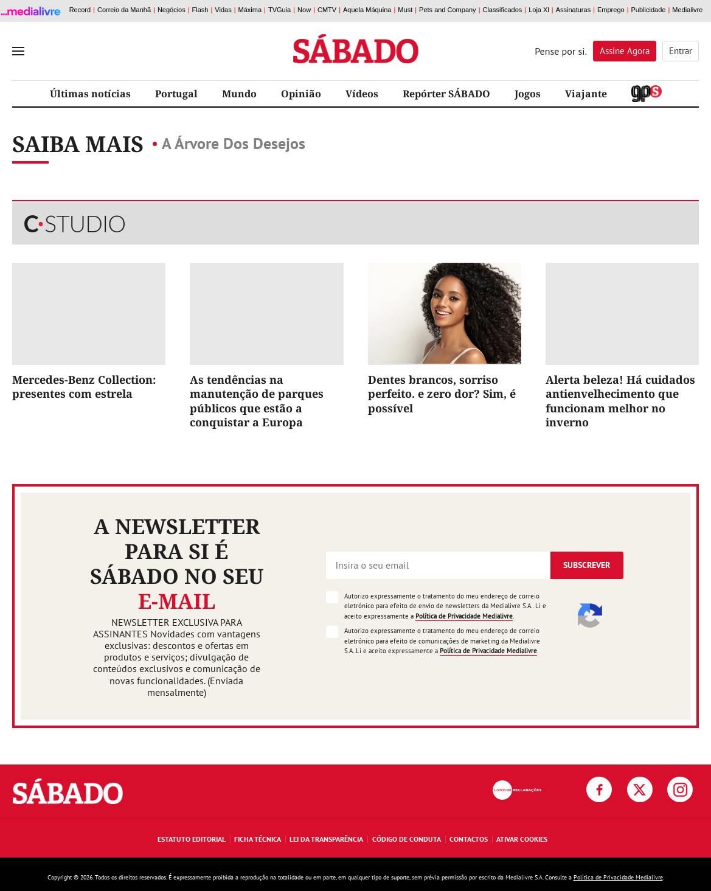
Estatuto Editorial (192, 839)
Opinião (301, 93)
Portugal (176, 93)
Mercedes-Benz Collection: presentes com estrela (84, 386)
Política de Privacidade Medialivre (464, 616)
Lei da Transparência (326, 839)
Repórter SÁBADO (446, 93)
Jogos (528, 93)
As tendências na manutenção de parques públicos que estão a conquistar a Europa (257, 400)
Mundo (239, 93)
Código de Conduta (406, 839)
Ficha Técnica (257, 839)
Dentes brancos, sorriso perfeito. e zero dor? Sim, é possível (442, 393)
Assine (625, 51)
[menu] (18, 51)
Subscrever (586, 565)
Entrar (680, 51)
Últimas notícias (90, 93)
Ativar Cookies (521, 839)
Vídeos (361, 93)
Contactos (468, 839)
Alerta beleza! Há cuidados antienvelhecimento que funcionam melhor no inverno (620, 400)
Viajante (586, 93)
